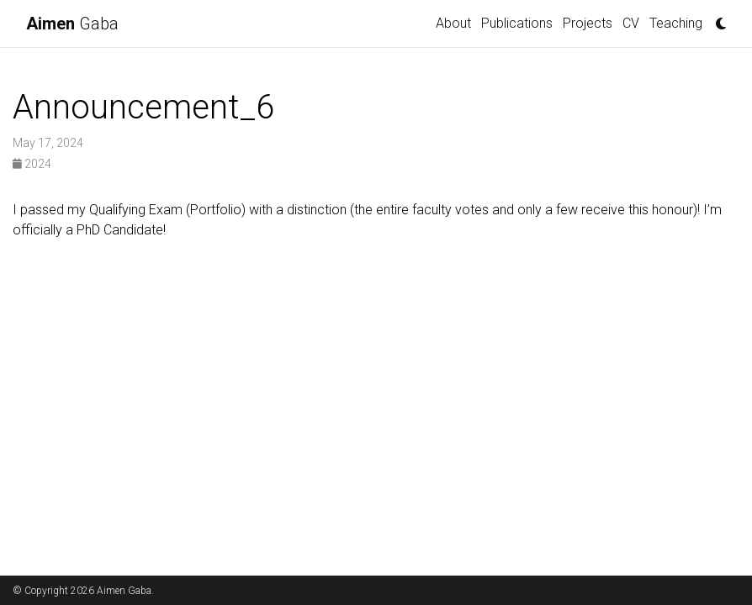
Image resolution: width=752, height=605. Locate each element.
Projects (587, 23)
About (453, 23)
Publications (517, 23)
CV (630, 23)
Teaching (675, 23)
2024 (32, 164)
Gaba (72, 23)
